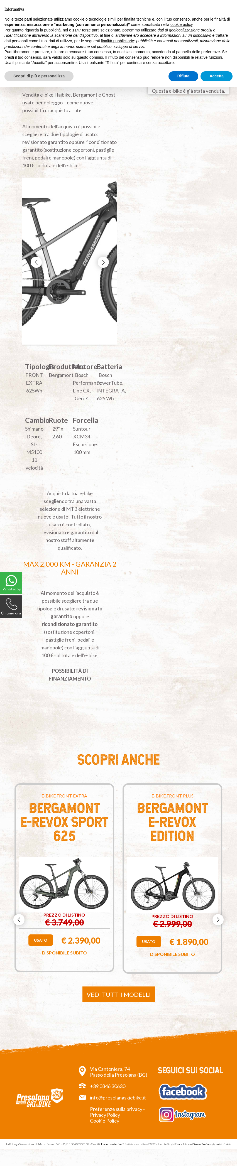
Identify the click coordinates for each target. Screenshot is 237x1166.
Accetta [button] (216, 76)
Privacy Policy (181, 1144)
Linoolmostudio (111, 1144)
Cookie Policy (104, 1121)
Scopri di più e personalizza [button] (39, 76)
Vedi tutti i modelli (119, 994)
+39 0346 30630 (107, 1086)
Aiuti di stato (224, 1144)
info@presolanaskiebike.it (118, 1097)
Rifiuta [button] (183, 76)
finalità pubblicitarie (117, 41)
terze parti (90, 30)
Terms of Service (201, 1144)
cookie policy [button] (181, 24)
